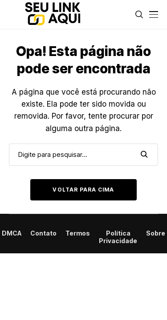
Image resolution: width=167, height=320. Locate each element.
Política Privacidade (118, 237)
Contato (43, 233)
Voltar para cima (83, 189)
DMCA (11, 233)
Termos (77, 233)
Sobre (155, 233)
